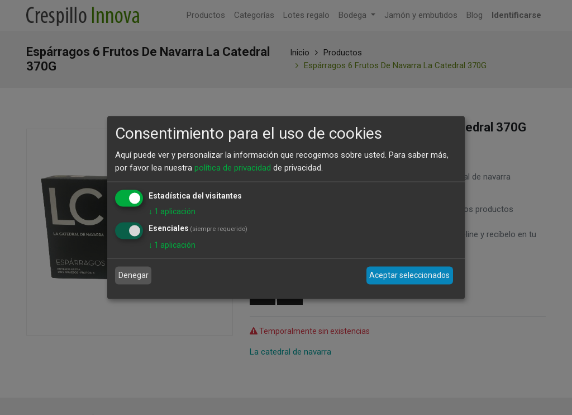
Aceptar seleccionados (409, 275)
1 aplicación (172, 211)
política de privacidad (232, 167)
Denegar (133, 275)
